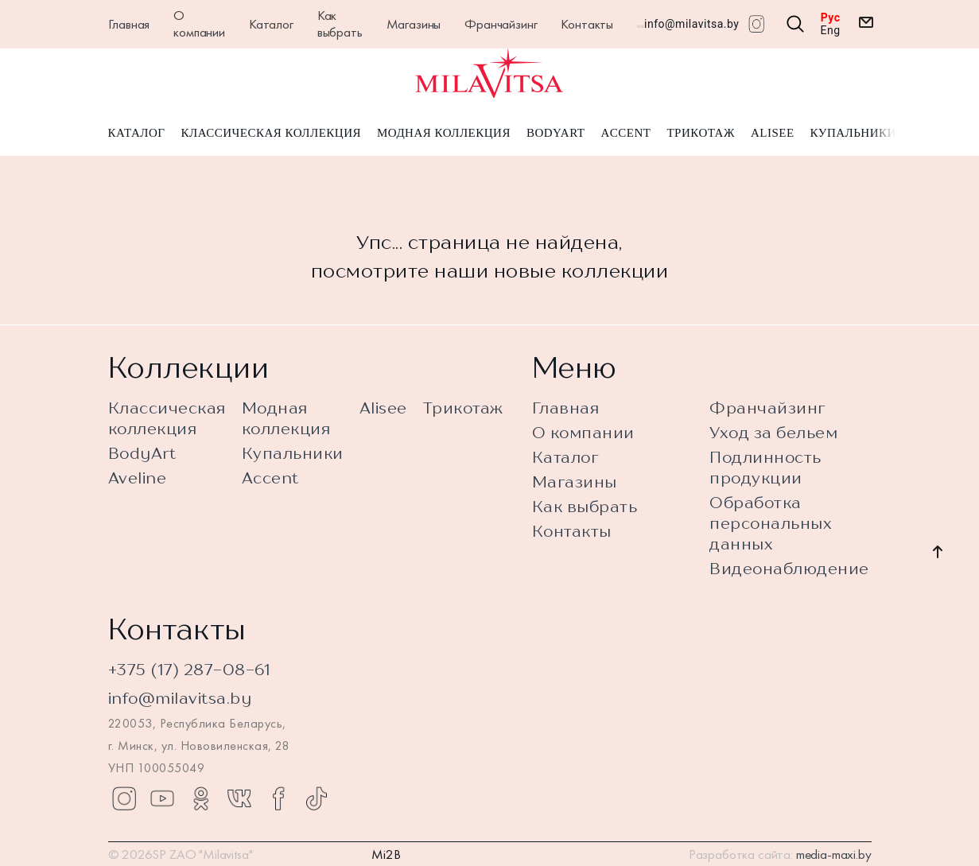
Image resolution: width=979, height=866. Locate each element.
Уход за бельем (773, 432)
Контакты (587, 24)
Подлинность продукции (765, 467)
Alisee (772, 133)
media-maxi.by (834, 854)
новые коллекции (581, 270)
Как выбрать (340, 23)
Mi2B (385, 854)
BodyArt (555, 133)
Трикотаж (700, 133)
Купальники (853, 133)
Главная (129, 24)
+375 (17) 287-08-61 (189, 669)
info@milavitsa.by (691, 23)
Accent (625, 133)
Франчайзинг (500, 24)
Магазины (414, 24)
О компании (199, 23)
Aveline (137, 477)
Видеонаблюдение (789, 568)
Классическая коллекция (271, 133)
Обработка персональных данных (770, 522)
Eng (831, 30)
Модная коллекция (444, 133)
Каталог (271, 24)
